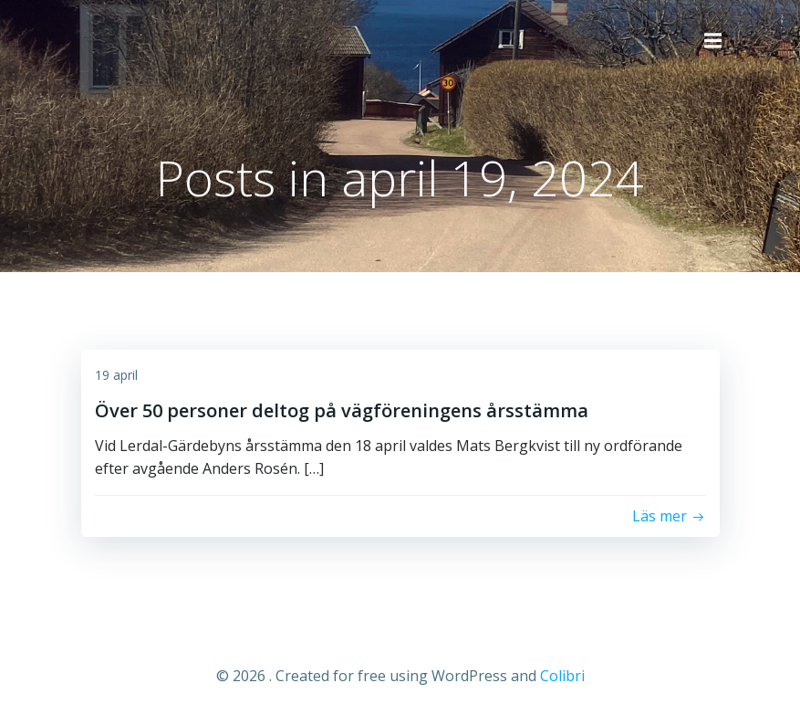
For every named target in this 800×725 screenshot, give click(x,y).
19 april (116, 375)
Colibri (562, 676)
